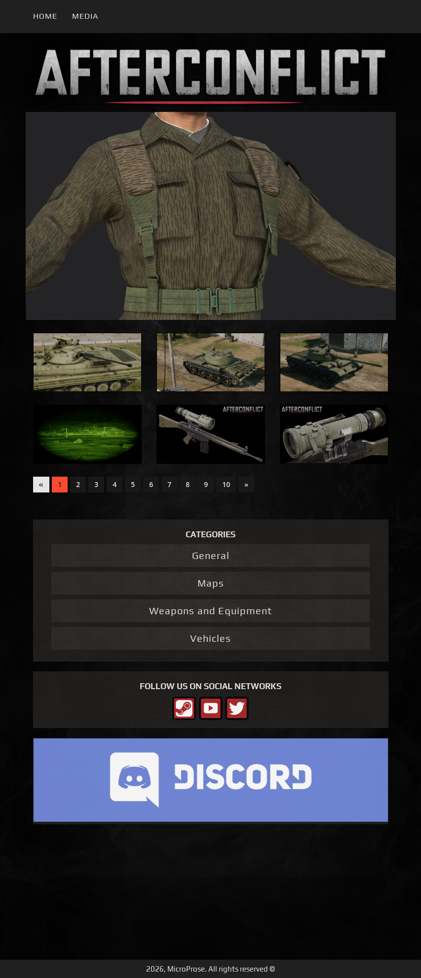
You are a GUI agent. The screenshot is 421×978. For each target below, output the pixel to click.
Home (45, 16)
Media (85, 16)
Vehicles (210, 638)
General (211, 555)
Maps (210, 583)
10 (226, 484)
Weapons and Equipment (210, 610)
